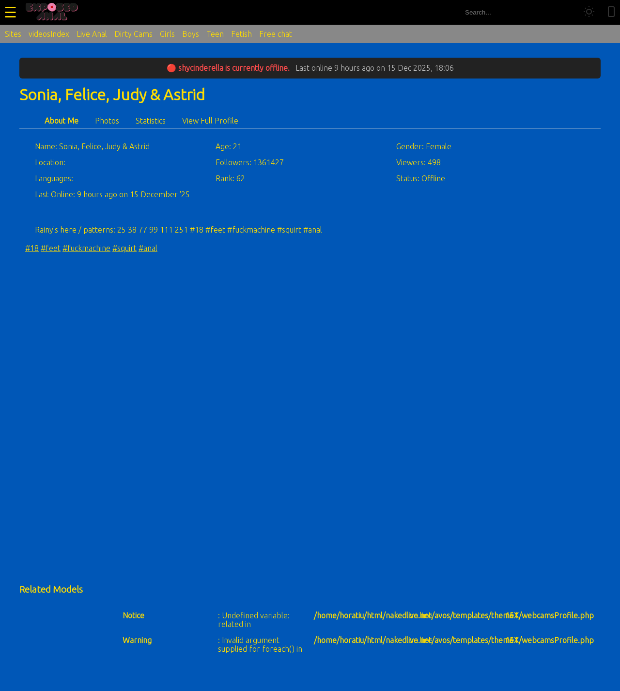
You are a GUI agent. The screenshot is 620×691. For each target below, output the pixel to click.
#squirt (124, 248)
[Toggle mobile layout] (611, 12)
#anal (148, 248)
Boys (190, 34)
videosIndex (49, 34)
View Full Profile (210, 120)
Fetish (241, 34)
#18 (32, 248)
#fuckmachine (86, 248)
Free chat (275, 34)
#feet (51, 248)
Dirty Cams (133, 34)
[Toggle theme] (589, 12)
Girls (167, 34)
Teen (215, 34)
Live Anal (92, 34)
